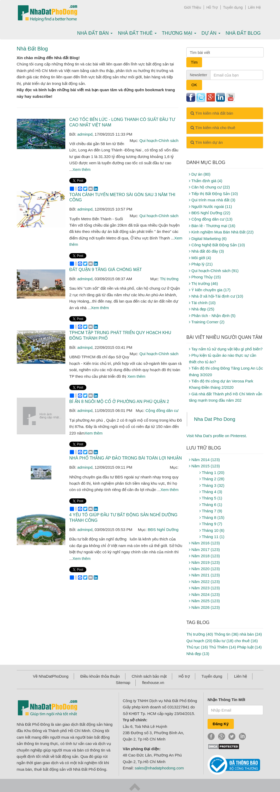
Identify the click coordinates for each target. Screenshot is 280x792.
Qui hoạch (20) (199, 640)
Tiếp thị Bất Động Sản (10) (213, 193)
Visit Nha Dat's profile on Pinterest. (216, 435)
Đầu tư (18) (223, 640)
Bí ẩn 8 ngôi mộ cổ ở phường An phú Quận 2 (119, 401)
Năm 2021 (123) (204, 575)
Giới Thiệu (192, 7)
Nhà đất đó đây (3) (206, 251)
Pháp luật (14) (249, 647)
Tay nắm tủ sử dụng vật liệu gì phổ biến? (226, 349)
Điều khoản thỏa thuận (100, 676)
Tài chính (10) (202, 302)
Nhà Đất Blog (243, 33)
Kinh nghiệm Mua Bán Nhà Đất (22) (221, 232)
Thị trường (169, 279)
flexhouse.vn (153, 682)
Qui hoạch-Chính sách (158, 140)
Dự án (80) (199, 174)
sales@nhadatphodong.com (159, 768)
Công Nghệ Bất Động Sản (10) (217, 245)
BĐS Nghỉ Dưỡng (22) (209, 213)
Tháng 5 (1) (210, 498)
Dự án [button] (211, 33)
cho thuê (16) (246, 640)
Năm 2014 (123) (204, 459)
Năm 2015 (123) (204, 466)
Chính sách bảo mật (149, 676)
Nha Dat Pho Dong (214, 419)
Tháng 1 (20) (211, 472)
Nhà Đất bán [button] (95, 33)
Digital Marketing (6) (207, 238)
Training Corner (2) (206, 322)
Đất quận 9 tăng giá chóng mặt (105, 269)
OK (194, 85)
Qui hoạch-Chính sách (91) (214, 270)
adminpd (85, 134)
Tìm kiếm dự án (207, 142)
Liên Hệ (254, 7)
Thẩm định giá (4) (205, 180)
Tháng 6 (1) (210, 504)
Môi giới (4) (200, 258)
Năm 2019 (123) (204, 562)
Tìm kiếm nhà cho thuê (213, 127)
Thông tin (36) (226, 634)
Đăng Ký (221, 724)
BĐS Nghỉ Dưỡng (163, 529)
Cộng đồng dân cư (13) (211, 219)
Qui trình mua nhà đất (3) (212, 200)
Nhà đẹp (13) (197, 653)
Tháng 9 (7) (210, 524)
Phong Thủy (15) (205, 277)
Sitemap (123, 682)
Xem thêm (82, 169)
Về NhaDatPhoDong (50, 676)
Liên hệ (240, 676)
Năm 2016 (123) (204, 543)
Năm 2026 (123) (204, 607)
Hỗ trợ (183, 676)
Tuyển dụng (233, 7)
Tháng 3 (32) (211, 485)
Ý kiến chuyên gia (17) (209, 290)
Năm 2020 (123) (204, 568)
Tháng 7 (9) (210, 511)
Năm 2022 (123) (204, 581)
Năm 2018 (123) (204, 556)
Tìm (194, 62)
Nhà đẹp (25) (201, 309)
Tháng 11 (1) (211, 536)
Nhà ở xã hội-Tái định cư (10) (216, 296)
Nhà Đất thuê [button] (137, 33)
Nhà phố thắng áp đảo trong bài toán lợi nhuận (125, 458)
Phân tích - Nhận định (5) (212, 315)
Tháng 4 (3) (210, 491)
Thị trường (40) (199, 634)
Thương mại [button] (179, 33)
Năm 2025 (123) (204, 601)
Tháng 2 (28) (211, 479)
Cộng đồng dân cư (162, 410)
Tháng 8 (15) (211, 517)
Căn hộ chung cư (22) (209, 187)
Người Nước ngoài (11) (210, 206)
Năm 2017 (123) (204, 549)
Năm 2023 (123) (204, 588)
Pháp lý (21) (201, 264)
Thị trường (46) (203, 283)
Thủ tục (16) (197, 647)
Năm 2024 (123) (204, 594)
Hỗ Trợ (212, 7)
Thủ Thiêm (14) (222, 647)
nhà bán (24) (251, 634)
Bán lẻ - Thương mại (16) (212, 225)
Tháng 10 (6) (211, 530)
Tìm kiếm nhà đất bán (212, 113)
